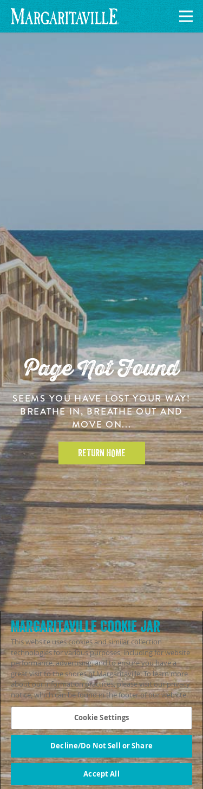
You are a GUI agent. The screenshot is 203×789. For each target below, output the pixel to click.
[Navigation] (184, 16)
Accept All (101, 776)
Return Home (102, 453)
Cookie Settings (101, 720)
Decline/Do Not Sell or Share (101, 748)
